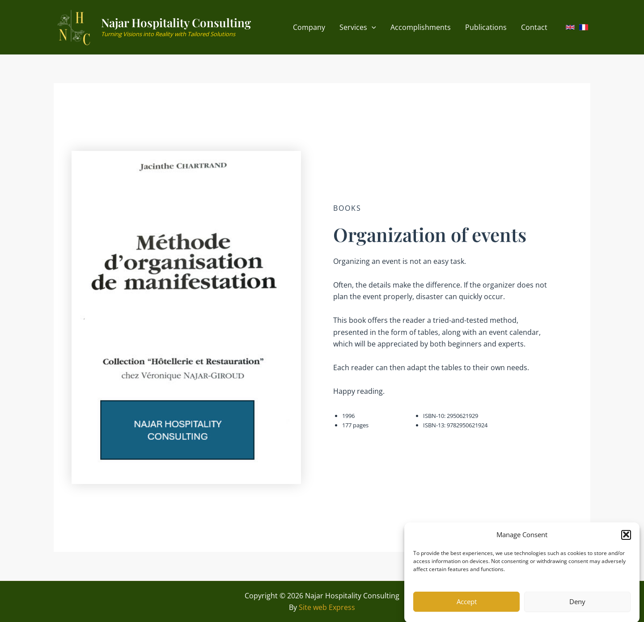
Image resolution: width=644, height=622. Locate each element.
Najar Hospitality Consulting (176, 22)
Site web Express (327, 607)
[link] (570, 27)
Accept (467, 607)
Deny (577, 607)
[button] (626, 540)
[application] (371, 27)
